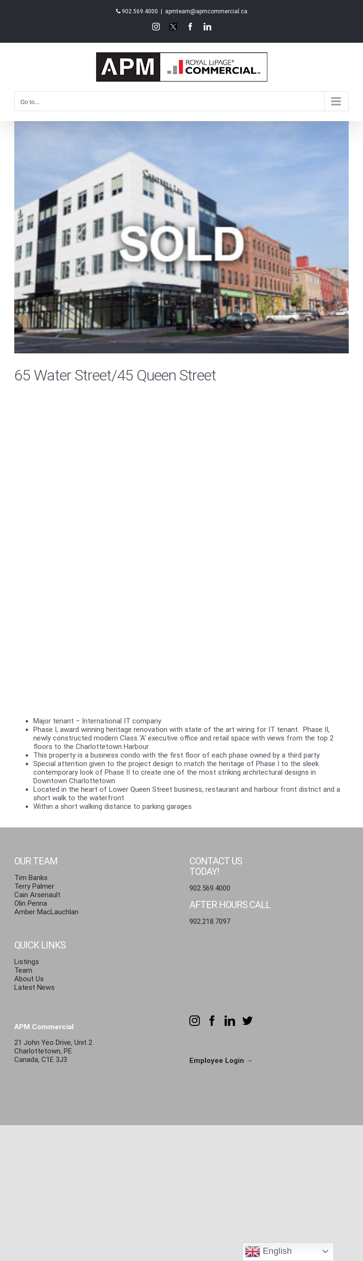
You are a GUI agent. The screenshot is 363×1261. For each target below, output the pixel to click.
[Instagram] (194, 1020)
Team (23, 970)
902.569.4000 (140, 11)
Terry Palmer (34, 886)
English (268, 1251)
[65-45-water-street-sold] (181, 237)
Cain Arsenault (37, 895)
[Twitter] (247, 1020)
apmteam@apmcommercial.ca (206, 11)
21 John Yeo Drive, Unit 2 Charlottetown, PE (53, 1046)
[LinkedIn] (230, 1020)
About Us (29, 979)
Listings (26, 962)
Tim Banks (31, 877)
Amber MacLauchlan (46, 912)
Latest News (34, 987)
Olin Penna (30, 903)
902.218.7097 (209, 921)
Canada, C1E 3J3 (40, 1059)
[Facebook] (212, 1020)
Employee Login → (221, 1060)
